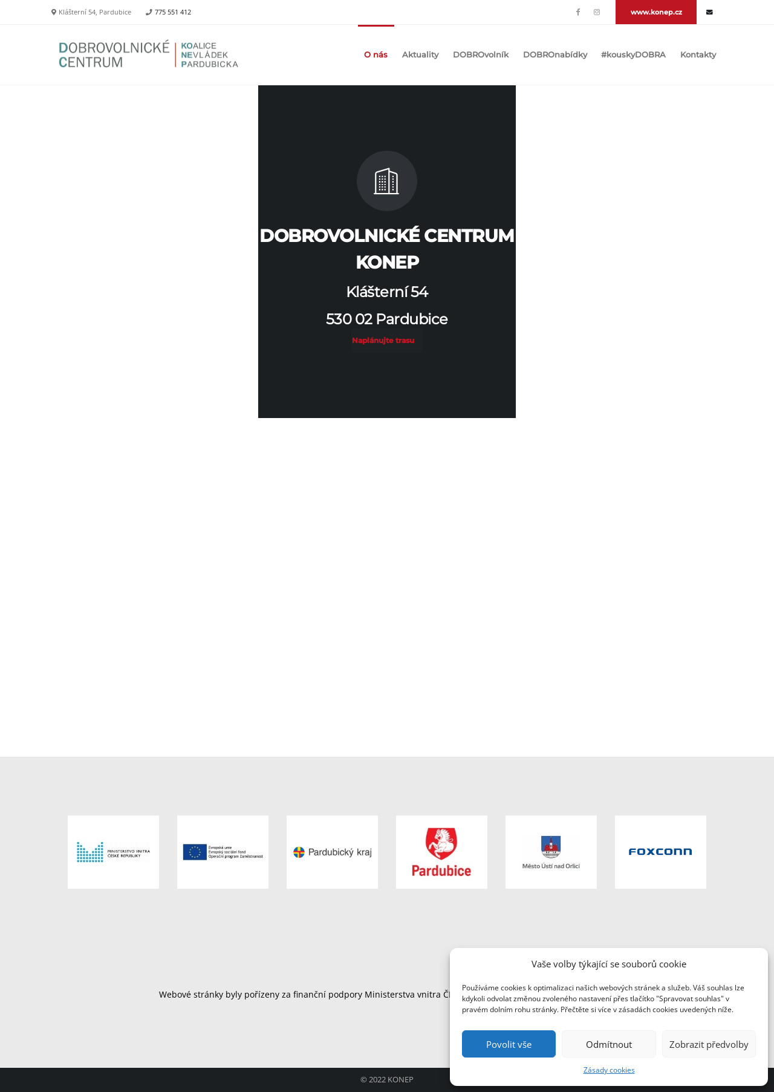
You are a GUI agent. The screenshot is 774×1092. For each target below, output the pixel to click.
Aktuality (420, 54)
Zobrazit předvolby (709, 1044)
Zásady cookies (609, 1070)
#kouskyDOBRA (633, 54)
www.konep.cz (656, 12)
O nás (376, 54)
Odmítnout (609, 1044)
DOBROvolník (481, 54)
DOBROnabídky (555, 54)
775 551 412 (173, 12)
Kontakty (698, 54)
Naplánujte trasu (383, 340)
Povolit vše (509, 1044)
